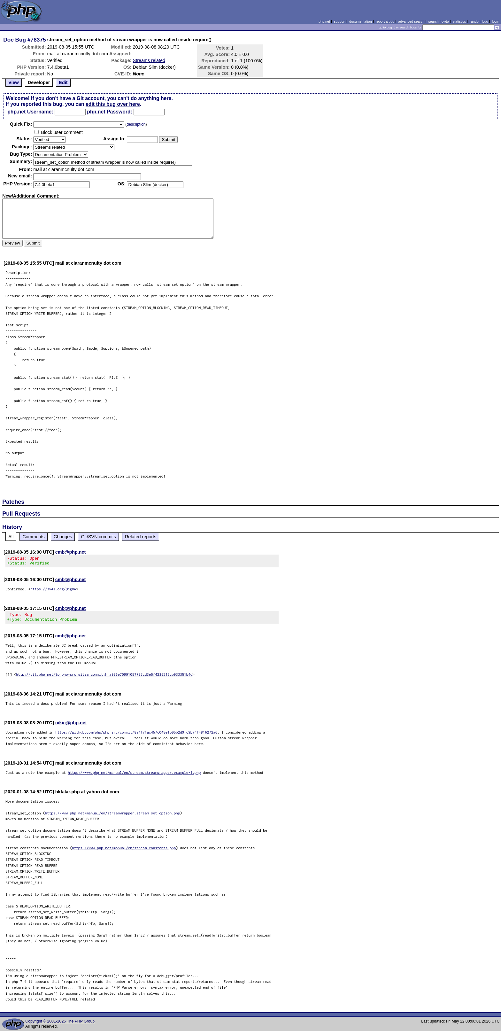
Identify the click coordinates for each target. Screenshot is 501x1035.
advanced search (411, 21)
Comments (33, 536)
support (339, 21)
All (10, 536)
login (495, 21)
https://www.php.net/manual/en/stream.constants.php (124, 852)
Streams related (149, 60)
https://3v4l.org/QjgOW (53, 591)
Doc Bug (14, 39)
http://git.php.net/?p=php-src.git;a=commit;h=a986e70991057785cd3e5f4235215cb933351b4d (104, 678)
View (13, 82)
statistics (459, 21)
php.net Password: (109, 111)
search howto (438, 21)
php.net (324, 21)
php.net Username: (30, 111)
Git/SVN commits (98, 536)
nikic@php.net (71, 726)
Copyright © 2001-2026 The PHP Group (60, 1025)
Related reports (140, 536)
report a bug (385, 21)
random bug (479, 21)
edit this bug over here (113, 104)
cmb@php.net (70, 552)
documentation (360, 21)
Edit (63, 82)
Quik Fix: (21, 124)
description (136, 124)
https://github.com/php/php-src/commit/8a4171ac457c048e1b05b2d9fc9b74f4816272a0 (136, 736)
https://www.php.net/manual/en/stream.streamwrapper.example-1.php (134, 776)
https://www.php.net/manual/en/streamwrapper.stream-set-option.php (112, 817)
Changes (63, 536)
